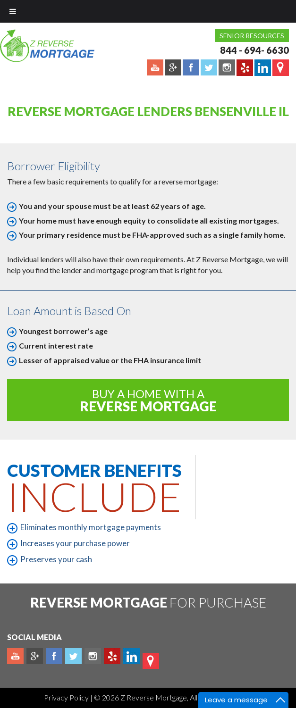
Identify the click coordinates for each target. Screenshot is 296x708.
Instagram (93, 656)
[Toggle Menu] (12, 11)
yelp (112, 656)
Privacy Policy (67, 697)
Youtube (15, 656)
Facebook (54, 656)
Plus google (34, 656)
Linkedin (131, 656)
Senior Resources (252, 36)
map (151, 661)
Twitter (73, 656)
